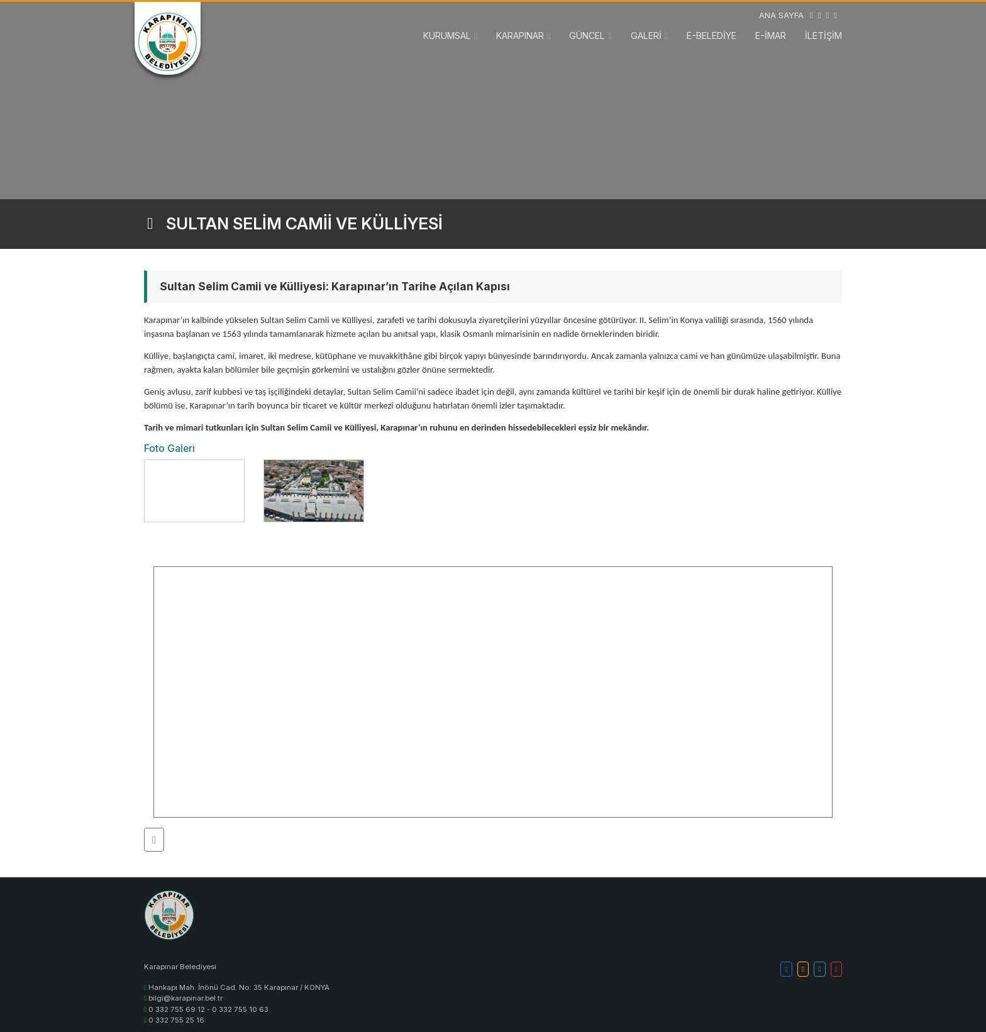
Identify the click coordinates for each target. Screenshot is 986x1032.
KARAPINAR (520, 35)
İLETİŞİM (823, 35)
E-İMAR (770, 35)
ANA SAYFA (781, 15)
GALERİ (646, 35)
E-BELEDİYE (711, 35)
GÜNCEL (587, 35)
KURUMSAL (447, 35)
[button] (154, 840)
